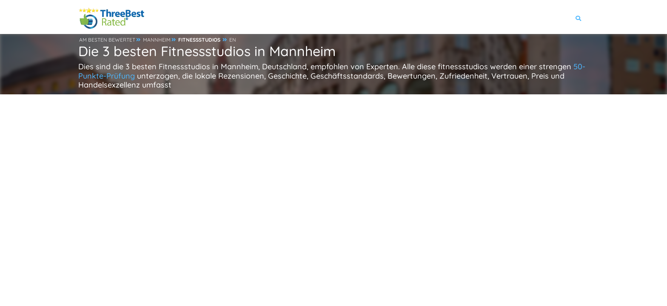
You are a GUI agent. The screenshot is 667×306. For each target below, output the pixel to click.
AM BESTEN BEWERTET (107, 40)
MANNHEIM (157, 40)
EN (232, 40)
